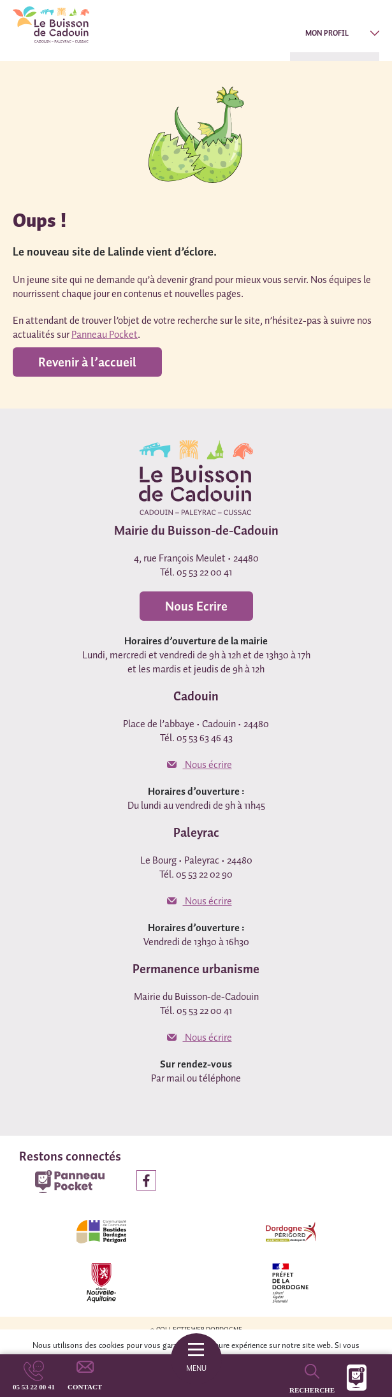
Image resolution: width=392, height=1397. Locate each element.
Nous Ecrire (196, 606)
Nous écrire (199, 764)
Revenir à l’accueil (87, 362)
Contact (85, 1387)
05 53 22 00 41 (34, 1387)
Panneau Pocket (104, 334)
